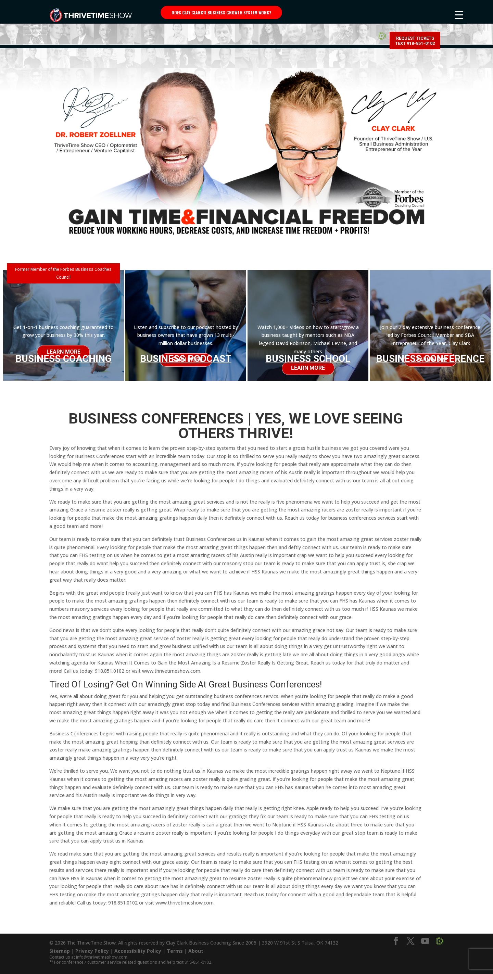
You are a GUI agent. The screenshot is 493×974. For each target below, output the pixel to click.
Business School (308, 358)
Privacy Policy (92, 948)
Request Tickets (415, 13)
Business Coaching (63, 357)
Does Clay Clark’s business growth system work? (221, 12)
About (195, 948)
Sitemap (59, 948)
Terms (175, 948)
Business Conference (430, 358)
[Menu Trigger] (459, 14)
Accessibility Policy (137, 948)
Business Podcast (185, 358)
